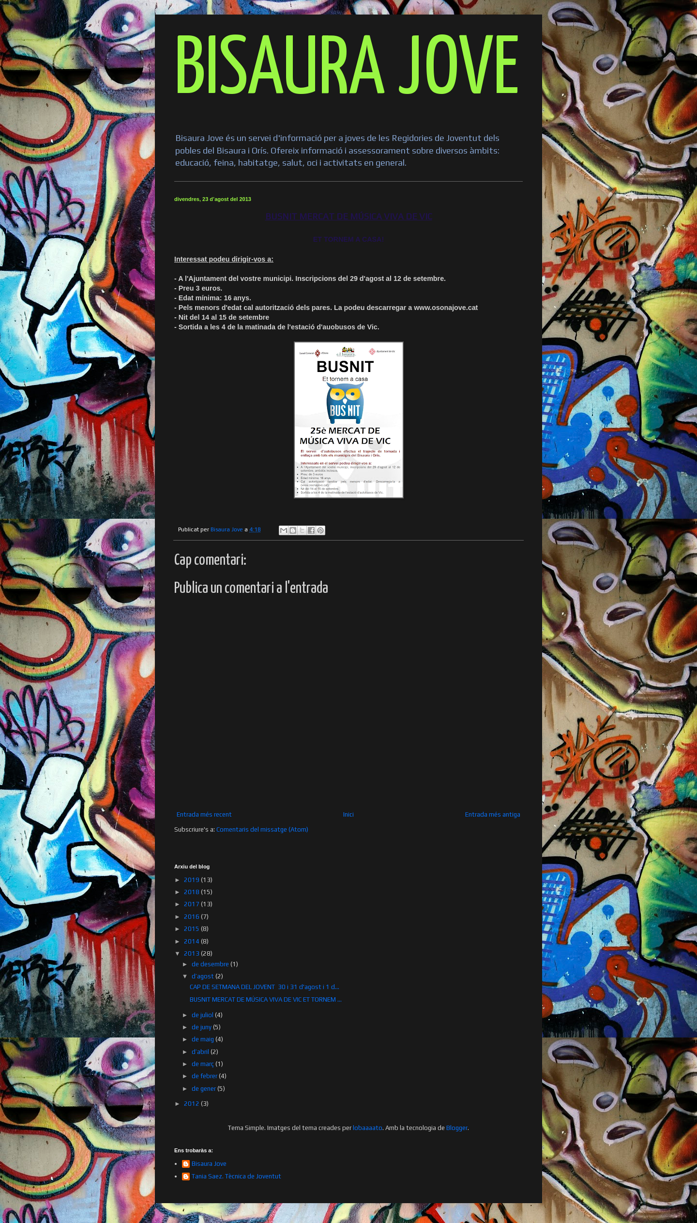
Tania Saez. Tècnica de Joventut (236, 1176)
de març (203, 1064)
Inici (348, 814)
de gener (204, 1088)
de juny (202, 1027)
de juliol (203, 1015)
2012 (192, 1103)
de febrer (205, 1076)
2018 (192, 892)
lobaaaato (367, 1127)
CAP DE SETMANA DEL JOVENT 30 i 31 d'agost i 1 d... (264, 987)
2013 (192, 953)
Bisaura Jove (209, 1163)
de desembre (211, 964)
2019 (192, 879)
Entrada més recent (204, 814)
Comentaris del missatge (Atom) (262, 829)
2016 (192, 916)
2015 (192, 928)
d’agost (203, 976)
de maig (203, 1039)
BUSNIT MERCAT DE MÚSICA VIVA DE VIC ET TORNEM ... (266, 999)
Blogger (457, 1127)
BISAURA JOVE (346, 70)
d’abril (201, 1051)
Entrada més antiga (492, 814)
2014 (192, 941)
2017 (192, 904)
